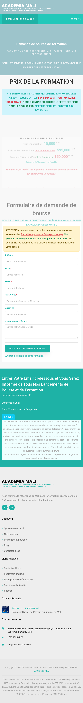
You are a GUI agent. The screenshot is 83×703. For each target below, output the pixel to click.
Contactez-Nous (11, 568)
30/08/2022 (18, 608)
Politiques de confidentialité (17, 579)
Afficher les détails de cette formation (24, 355)
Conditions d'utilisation (14, 585)
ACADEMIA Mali (28, 7)
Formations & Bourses (14, 539)
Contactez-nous (11, 551)
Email (8, 282)
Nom (8, 268)
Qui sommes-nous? (13, 528)
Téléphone (11, 295)
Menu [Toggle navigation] (76, 19)
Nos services (10, 534)
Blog (5, 545)
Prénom (10, 255)
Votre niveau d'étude (16, 321)
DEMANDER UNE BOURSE (20, 19)
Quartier (10, 308)
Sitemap (7, 590)
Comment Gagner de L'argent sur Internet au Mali (36, 612)
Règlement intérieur (13, 574)
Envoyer (8, 417)
